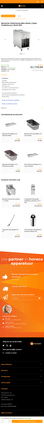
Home (19, 16)
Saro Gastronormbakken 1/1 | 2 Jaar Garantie (32, 165)
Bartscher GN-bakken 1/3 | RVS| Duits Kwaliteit (9, 165)
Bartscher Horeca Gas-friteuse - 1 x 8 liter (11, 199)
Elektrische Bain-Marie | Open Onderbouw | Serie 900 (13, 18)
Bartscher (6, 66)
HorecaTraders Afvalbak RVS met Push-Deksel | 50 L (32, 230)
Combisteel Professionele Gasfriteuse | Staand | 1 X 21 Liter (32, 200)
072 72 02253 (4, 397)
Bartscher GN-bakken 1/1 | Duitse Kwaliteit (9, 134)
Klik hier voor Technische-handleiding (10, 100)
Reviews (4, 108)
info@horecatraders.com (7, 399)
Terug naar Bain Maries (8, 16)
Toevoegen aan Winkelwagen (27, 421)
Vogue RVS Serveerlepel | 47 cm (10, 230)
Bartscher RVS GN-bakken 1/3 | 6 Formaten (32, 134)
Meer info (9, 144)
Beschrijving (4, 74)
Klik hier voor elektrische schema (9, 103)
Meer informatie (15, 279)
